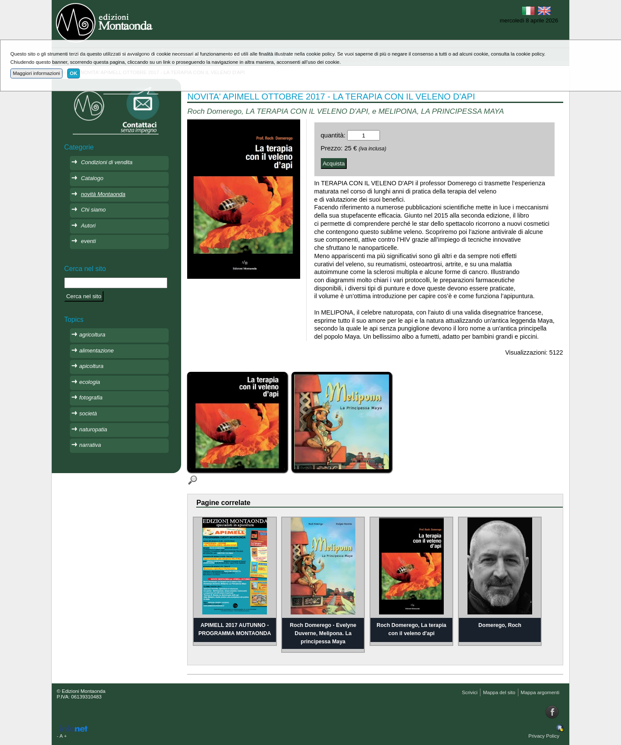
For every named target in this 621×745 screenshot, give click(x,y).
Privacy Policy (543, 736)
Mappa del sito (499, 692)
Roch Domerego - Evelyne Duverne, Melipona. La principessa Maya (323, 633)
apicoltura (91, 366)
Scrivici (469, 692)
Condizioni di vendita (107, 162)
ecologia (89, 382)
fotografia (91, 397)
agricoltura (92, 334)
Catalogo (92, 178)
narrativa (90, 445)
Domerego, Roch (499, 625)
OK (73, 73)
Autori (88, 225)
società (88, 413)
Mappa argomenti (540, 692)
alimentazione (96, 350)
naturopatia (93, 429)
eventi (88, 241)
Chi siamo (93, 209)
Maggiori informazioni (36, 73)
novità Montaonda (103, 194)
